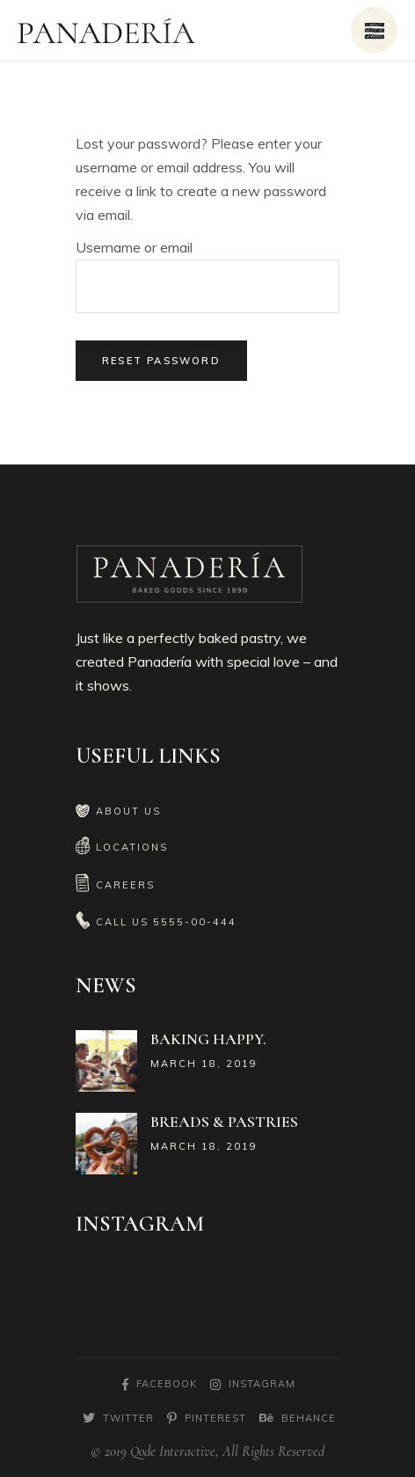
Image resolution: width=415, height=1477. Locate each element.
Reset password (161, 361)
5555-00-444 (195, 922)
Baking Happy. (208, 1039)
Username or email (134, 247)
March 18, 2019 (204, 1063)
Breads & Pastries (224, 1121)
